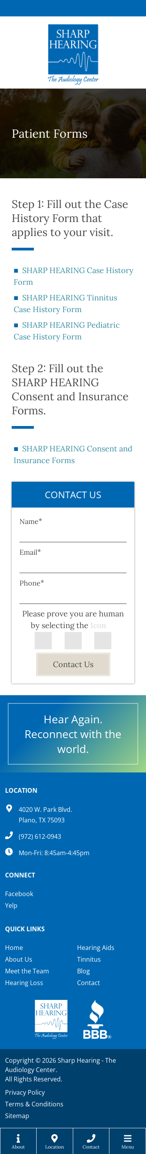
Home (14, 947)
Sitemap (17, 1115)
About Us (18, 959)
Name (30, 521)
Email (30, 552)
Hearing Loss (24, 982)
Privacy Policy (25, 1092)
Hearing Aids (95, 947)
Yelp (11, 905)
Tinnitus (89, 959)
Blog (83, 971)
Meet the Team (27, 971)
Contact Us (73, 664)
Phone (31, 583)
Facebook (19, 893)
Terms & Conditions (34, 1104)
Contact (88, 982)
